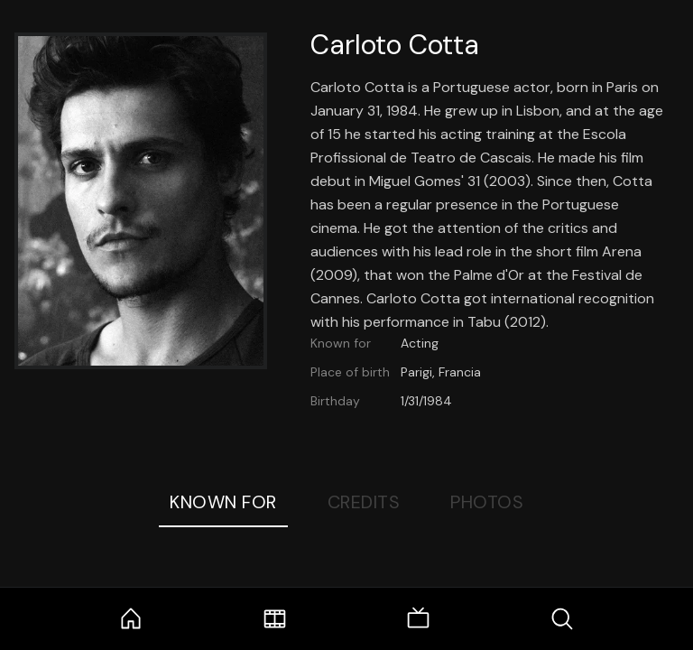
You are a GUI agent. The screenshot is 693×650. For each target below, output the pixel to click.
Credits (364, 502)
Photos (486, 502)
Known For (223, 502)
